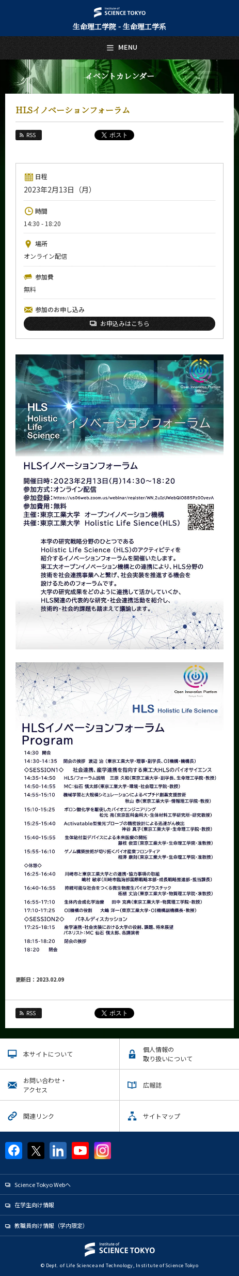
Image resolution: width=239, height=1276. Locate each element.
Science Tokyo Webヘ (42, 1184)
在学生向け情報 (34, 1204)
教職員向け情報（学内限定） (51, 1225)
